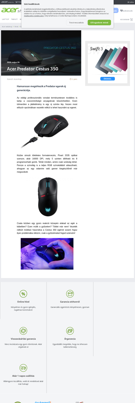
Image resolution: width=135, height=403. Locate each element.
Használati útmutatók (91, 386)
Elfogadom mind (98, 22)
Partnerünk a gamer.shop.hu (115, 392)
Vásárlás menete (89, 372)
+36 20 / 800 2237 (63, 376)
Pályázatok (86, 390)
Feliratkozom (41, 385)
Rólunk (111, 376)
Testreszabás (72, 22)
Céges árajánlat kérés (65, 384)
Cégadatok (113, 380)
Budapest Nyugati (116, 372)
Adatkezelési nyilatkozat (92, 382)
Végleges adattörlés (90, 394)
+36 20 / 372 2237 (63, 380)
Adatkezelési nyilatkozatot (34, 16)
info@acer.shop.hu (63, 372)
